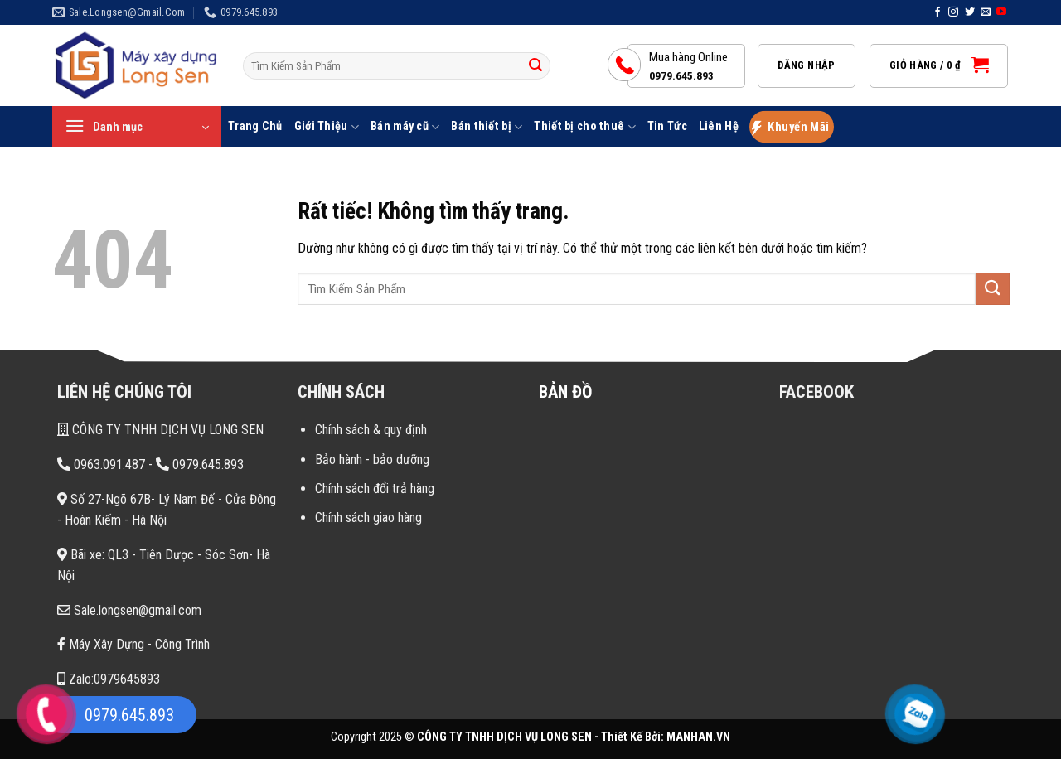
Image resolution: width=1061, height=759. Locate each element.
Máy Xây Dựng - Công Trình (133, 644)
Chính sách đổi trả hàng (374, 488)
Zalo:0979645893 (108, 679)
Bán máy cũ (405, 127)
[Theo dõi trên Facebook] (937, 12)
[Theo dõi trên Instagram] (953, 12)
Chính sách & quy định (371, 430)
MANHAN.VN (698, 737)
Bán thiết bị (486, 127)
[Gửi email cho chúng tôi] (986, 12)
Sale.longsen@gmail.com (129, 610)
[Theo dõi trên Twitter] (970, 12)
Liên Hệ (719, 126)
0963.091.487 (101, 464)
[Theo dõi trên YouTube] (1001, 12)
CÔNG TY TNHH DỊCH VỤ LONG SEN (160, 430)
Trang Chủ (255, 126)
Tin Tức (667, 126)
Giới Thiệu (326, 127)
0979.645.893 (200, 464)
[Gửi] (535, 66)
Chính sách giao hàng (368, 517)
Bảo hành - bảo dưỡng (372, 459)
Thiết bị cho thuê (584, 127)
